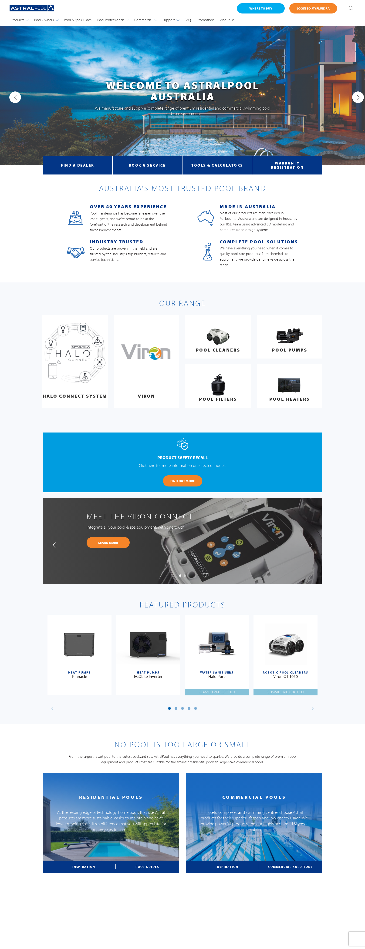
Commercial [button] (145, 19)
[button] (180, 575)
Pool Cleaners (218, 350)
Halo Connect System (75, 396)
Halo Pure (217, 677)
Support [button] (170, 19)
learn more (108, 542)
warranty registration (287, 165)
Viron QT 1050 (285, 677)
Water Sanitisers (217, 672)
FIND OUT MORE (182, 481)
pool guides (147, 867)
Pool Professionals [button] (113, 19)
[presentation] (11, 97)
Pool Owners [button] (46, 19)
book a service (147, 165)
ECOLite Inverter (148, 677)
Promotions (205, 19)
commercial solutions (290, 867)
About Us (227, 19)
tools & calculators (217, 165)
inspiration (83, 867)
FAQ (188, 19)
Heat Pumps (79, 672)
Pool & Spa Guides (77, 19)
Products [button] (20, 19)
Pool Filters (218, 399)
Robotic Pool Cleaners (285, 672)
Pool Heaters (289, 399)
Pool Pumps (289, 350)
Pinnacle (79, 677)
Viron (146, 396)
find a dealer (77, 165)
